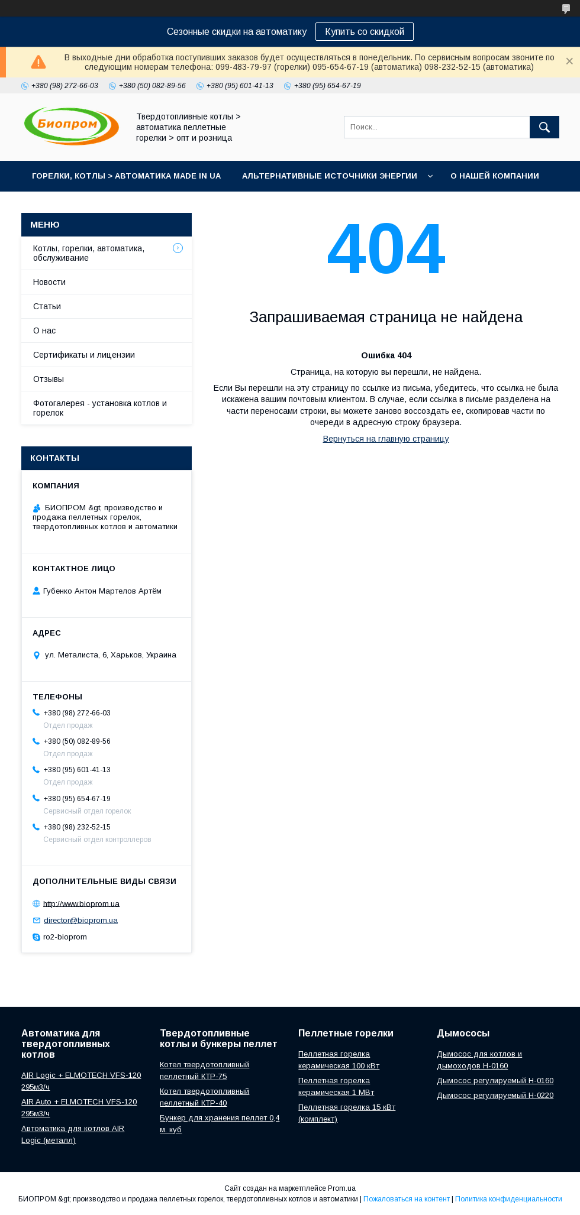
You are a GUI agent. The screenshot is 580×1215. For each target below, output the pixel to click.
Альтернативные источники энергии (329, 175)
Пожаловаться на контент (406, 1199)
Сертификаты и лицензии (84, 354)
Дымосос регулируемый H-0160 (495, 1080)
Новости (49, 282)
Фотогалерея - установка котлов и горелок (100, 407)
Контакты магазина (78, 206)
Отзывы (48, 379)
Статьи (47, 306)
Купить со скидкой (364, 32)
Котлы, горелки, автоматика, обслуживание (88, 253)
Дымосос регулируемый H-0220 (495, 1095)
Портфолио (173, 206)
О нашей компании (494, 175)
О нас (44, 330)
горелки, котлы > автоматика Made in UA (126, 175)
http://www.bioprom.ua (81, 903)
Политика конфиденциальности (508, 1199)
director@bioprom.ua (81, 920)
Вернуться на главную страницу (386, 438)
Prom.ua (342, 1188)
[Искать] (544, 127)
